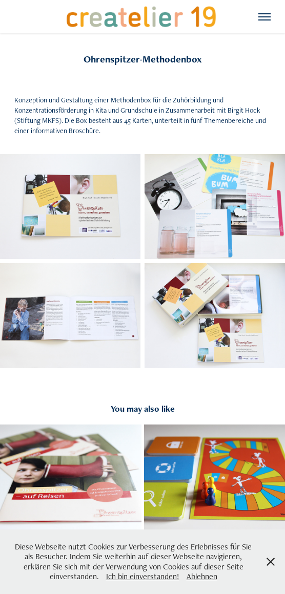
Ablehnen (202, 576)
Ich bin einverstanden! (142, 576)
